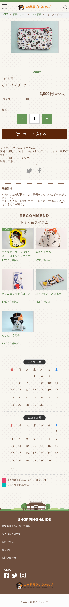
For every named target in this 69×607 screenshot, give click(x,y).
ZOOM (37, 71)
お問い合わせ (9, 557)
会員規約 (6, 549)
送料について (9, 542)
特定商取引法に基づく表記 (16, 526)
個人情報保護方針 (11, 534)
